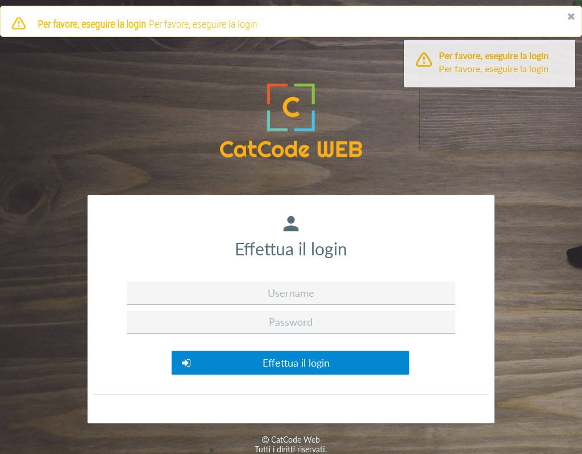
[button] (290, 363)
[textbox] (291, 293)
